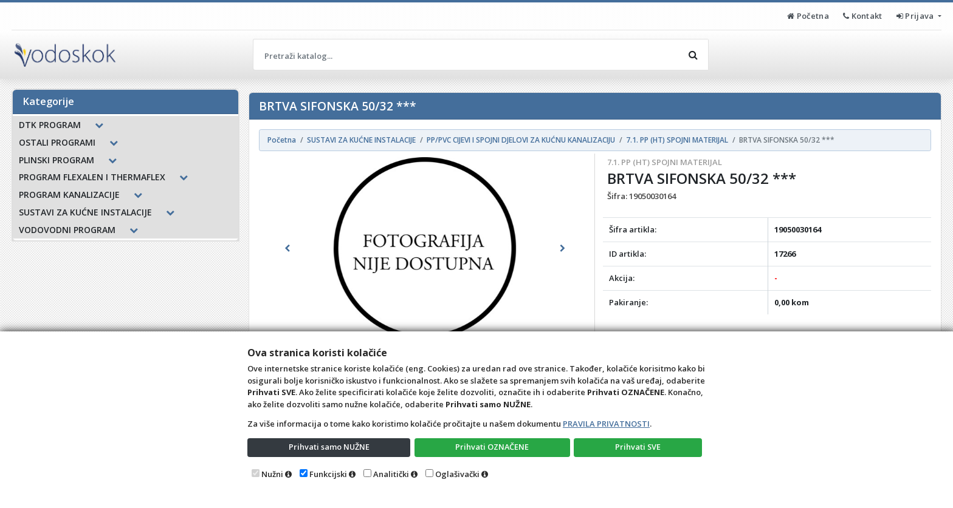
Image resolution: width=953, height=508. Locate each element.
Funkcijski (328, 474)
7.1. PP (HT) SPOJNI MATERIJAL (664, 162)
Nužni (272, 474)
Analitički (391, 474)
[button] (287, 248)
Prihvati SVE (638, 446)
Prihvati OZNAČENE (492, 446)
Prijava (916, 15)
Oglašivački (457, 474)
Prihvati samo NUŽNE (329, 446)
